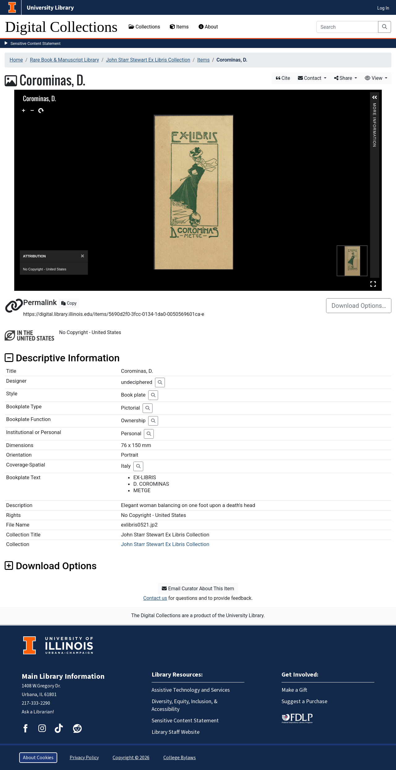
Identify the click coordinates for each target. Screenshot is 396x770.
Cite (283, 78)
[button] (375, 97)
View (374, 78)
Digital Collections (61, 27)
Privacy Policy (84, 757)
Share (344, 78)
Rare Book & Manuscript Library (64, 60)
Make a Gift (294, 690)
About (208, 27)
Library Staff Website (176, 732)
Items (179, 27)
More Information (374, 105)
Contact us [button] (155, 598)
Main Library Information (63, 676)
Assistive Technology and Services (191, 690)
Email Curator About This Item (198, 588)
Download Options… (358, 305)
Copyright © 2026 (131, 757)
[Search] (347, 27)
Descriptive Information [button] (62, 358)
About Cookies (38, 757)
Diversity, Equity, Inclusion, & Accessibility (184, 705)
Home (16, 60)
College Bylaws (179, 757)
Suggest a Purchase (304, 701)
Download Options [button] (51, 566)
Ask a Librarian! (38, 711)
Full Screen (373, 284)
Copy (68, 303)
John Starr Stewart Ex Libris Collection (148, 60)
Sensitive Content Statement (36, 43)
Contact (310, 78)
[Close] (82, 256)
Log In (383, 8)
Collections (144, 27)
